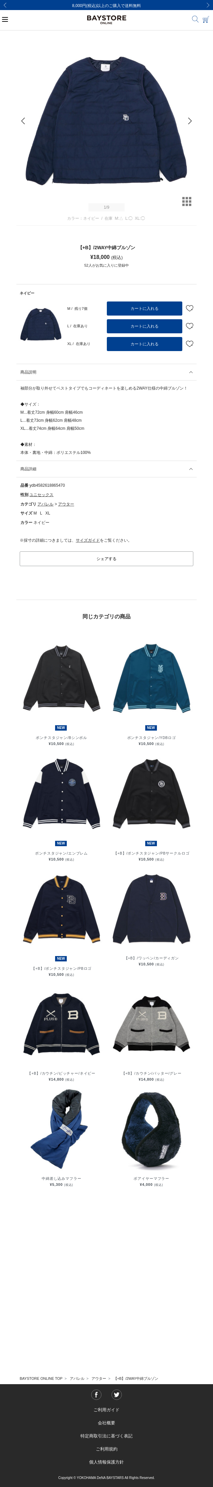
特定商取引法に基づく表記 (106, 1435)
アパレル (45, 504)
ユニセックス (41, 494)
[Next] (208, 5)
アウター (66, 504)
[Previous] (5, 5)
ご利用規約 (107, 1448)
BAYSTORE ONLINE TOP (41, 1378)
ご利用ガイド (106, 1409)
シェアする (106, 558)
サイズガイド (88, 540)
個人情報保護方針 (106, 1462)
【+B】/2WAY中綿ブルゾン (136, 1378)
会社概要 (106, 1422)
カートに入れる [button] (145, 308)
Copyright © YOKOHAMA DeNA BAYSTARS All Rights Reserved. (106, 1478)
